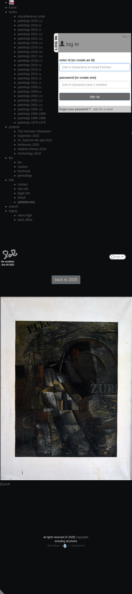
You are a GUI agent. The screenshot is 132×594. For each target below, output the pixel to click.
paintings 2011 (29, 82)
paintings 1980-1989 (32, 118)
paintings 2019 (30, 47)
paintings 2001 (30, 105)
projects (14, 127)
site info (23, 189)
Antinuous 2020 (28, 144)
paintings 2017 (30, 56)
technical (24, 171)
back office (25, 220)
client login (25, 215)
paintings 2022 (30, 34)
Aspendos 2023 (28, 136)
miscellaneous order (31, 16)
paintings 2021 (30, 38)
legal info (24, 193)
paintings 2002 (30, 100)
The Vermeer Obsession (34, 131)
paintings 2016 (30, 60)
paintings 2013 (29, 74)
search (13, 206)
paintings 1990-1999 (32, 113)
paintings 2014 (29, 69)
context (23, 166)
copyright (82, 537)
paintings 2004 (29, 91)
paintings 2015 (29, 65)
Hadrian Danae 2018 (32, 149)
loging (13, 211)
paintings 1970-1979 (32, 122)
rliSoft (22, 197)
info (11, 180)
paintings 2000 (30, 109)
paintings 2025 (30, 21)
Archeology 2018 (29, 153)
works (13, 12)
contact (23, 184)
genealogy (25, 175)
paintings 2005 (29, 87)
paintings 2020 (30, 43)
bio (11, 158)
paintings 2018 (30, 51)
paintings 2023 (29, 29)
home (13, 7)
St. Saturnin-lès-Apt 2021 (35, 140)
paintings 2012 (29, 78)
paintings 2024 (29, 25)
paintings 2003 (30, 96)
